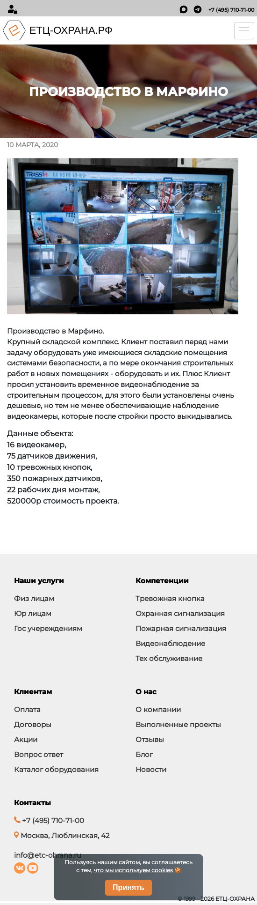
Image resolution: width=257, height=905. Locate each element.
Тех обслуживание (169, 658)
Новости (151, 769)
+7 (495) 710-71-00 (231, 10)
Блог (144, 754)
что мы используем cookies (134, 870)
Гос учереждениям (48, 628)
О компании (158, 709)
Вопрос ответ (38, 754)
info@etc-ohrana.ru (47, 855)
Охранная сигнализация (180, 613)
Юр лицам (32, 613)
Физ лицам (34, 598)
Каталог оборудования (56, 769)
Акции (25, 739)
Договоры (32, 724)
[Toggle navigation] (244, 30)
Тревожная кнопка (170, 598)
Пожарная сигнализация (181, 628)
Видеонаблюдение (170, 643)
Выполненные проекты (178, 724)
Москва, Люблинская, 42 (62, 835)
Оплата (27, 709)
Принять (128, 887)
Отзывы (150, 739)
